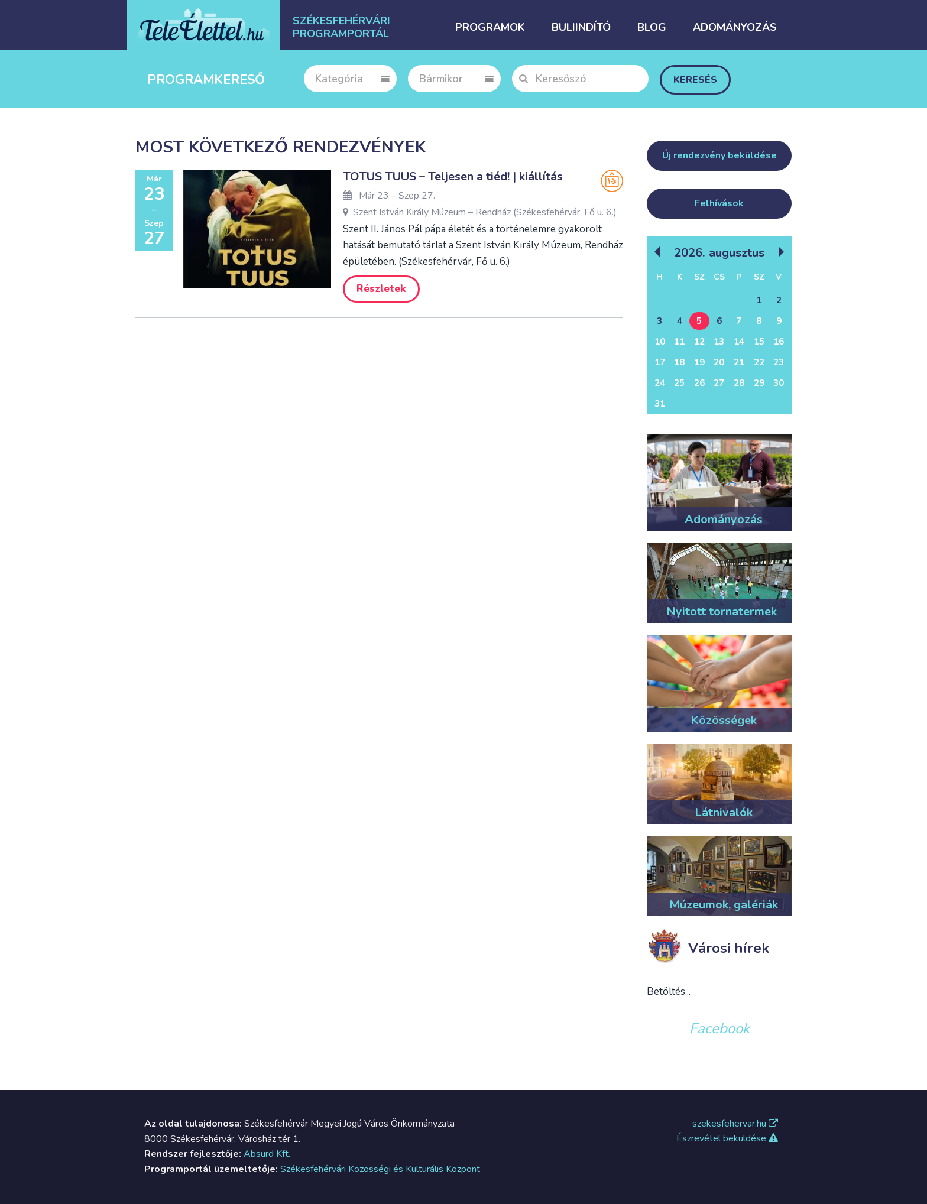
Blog (651, 27)
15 (759, 342)
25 (679, 383)
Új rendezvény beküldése (719, 155)
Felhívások (719, 203)
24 (659, 383)
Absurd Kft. (267, 1153)
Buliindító (581, 27)
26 (699, 383)
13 (719, 342)
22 (759, 362)
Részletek (381, 289)
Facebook (719, 1028)
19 (699, 362)
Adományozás (735, 27)
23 (778, 362)
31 (659, 404)
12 (699, 342)
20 (719, 362)
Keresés (695, 79)
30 (778, 383)
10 (659, 342)
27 (719, 383)
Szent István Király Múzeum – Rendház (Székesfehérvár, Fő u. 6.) (480, 212)
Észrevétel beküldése (727, 1138)
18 (679, 362)
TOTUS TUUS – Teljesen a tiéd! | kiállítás (453, 176)
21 (739, 362)
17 (659, 362)
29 (759, 383)
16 (778, 342)
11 (679, 342)
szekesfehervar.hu (735, 1123)
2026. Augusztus (719, 252)
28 (739, 383)
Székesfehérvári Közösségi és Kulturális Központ (380, 1169)
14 (739, 342)
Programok (490, 27)
